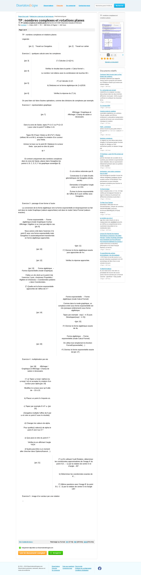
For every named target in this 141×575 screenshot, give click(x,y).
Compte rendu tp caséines (108, 111)
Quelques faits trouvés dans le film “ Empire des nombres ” (111, 75)
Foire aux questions (68, 566)
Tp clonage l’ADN (105, 106)
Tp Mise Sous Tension (106, 202)
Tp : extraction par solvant (108, 90)
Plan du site (78, 566)
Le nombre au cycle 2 (106, 218)
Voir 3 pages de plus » (26, 542)
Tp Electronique (104, 189)
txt (67, 541)
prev (100, 55)
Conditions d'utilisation (81, 570)
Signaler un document (111, 62)
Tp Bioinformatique (105, 269)
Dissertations (48, 6)
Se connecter (70, 6)
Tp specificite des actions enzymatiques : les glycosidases (109, 254)
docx (85, 541)
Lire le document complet (32, 553)
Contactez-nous (84, 6)
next (122, 55)
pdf (75, 541)
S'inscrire (60, 6)
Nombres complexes (106, 138)
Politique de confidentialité (83, 568)
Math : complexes (105, 127)
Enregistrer (55, 553)
